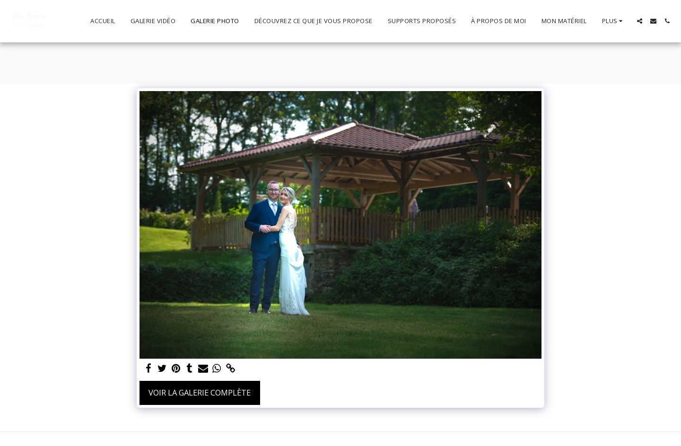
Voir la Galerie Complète (199, 392)
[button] (639, 21)
